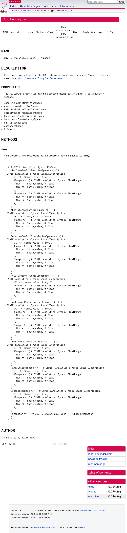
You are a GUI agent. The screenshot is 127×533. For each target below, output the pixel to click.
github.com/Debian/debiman (42, 527)
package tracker (97, 459)
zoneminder (26, 10)
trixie (91, 486)
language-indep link (100, 454)
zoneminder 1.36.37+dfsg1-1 (93, 510)
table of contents (100, 472)
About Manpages (30, 6)
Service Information (62, 6)
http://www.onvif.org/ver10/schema (40, 78)
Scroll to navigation (15, 19)
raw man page (96, 464)
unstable (15, 10)
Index (13, 6)
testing (92, 491)
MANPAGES (14, 1)
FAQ (45, 6)
